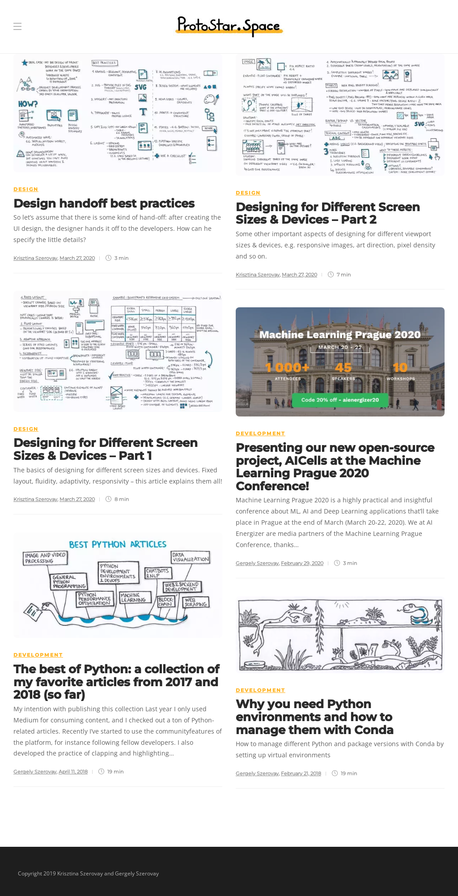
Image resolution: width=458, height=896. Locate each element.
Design (25, 189)
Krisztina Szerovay (35, 258)
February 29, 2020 (302, 563)
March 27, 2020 (77, 258)
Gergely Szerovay (257, 563)
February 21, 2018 (301, 773)
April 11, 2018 (73, 772)
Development (260, 433)
